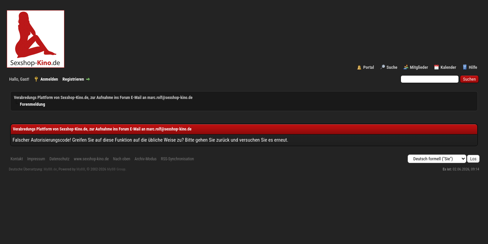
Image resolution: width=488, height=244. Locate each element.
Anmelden (49, 79)
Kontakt (17, 159)
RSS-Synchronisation (177, 159)
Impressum (36, 159)
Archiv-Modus (146, 159)
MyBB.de (50, 169)
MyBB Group (116, 169)
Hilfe (473, 67)
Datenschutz (59, 159)
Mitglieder (419, 67)
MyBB (81, 169)
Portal (368, 67)
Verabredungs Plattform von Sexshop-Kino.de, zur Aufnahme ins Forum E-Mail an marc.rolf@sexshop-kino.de (103, 97)
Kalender (448, 67)
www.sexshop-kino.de (91, 159)
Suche (392, 67)
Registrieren (73, 79)
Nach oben (121, 159)
